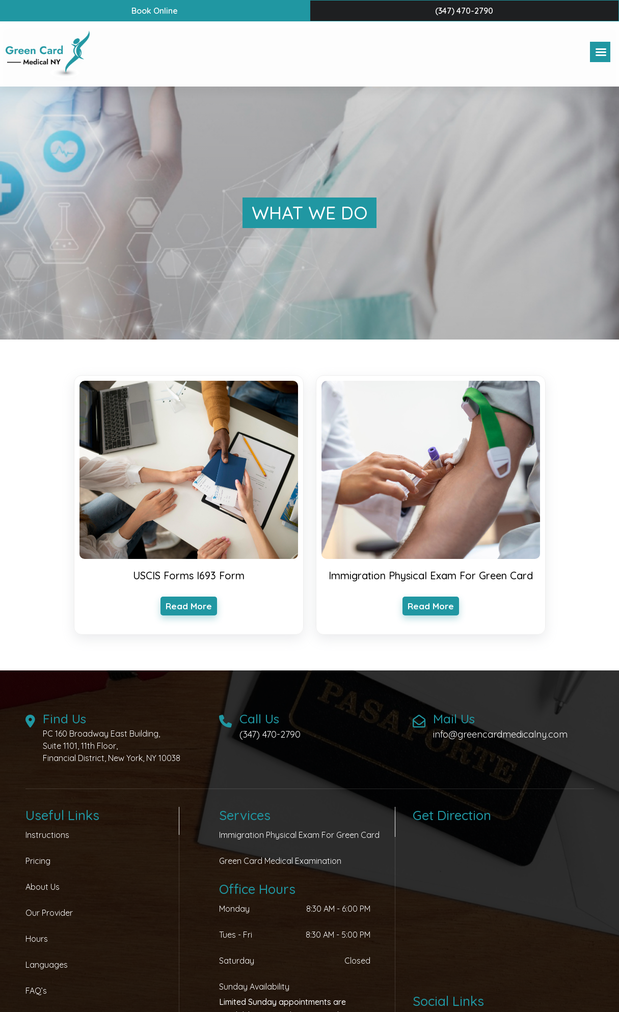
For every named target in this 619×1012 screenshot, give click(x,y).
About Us (42, 887)
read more (189, 606)
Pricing (37, 861)
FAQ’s (36, 991)
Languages (46, 965)
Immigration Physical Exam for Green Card (299, 835)
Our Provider (49, 913)
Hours (36, 939)
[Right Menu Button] (600, 52)
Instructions (47, 835)
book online (154, 11)
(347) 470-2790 (464, 11)
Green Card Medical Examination (280, 861)
